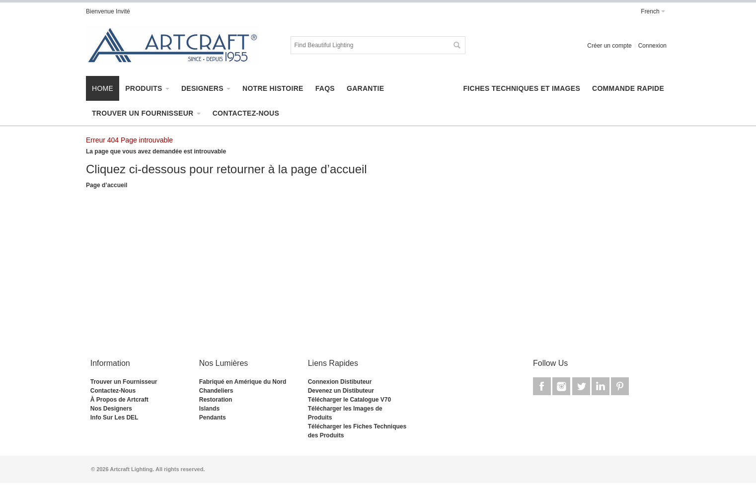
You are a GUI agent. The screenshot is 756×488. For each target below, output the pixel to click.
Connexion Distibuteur (340, 381)
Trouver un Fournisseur (123, 381)
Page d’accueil (106, 185)
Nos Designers (111, 408)
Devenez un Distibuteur (341, 390)
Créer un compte (609, 45)
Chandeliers (216, 390)
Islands (209, 408)
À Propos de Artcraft (119, 399)
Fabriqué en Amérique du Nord (243, 381)
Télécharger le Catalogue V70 (349, 399)
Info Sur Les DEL (114, 417)
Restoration (215, 399)
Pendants (212, 417)
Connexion (652, 45)
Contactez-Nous (113, 390)
